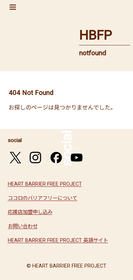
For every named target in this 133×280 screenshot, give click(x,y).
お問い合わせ (23, 226)
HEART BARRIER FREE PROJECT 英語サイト (58, 240)
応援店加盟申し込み (30, 212)
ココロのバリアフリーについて (42, 198)
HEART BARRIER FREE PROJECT (45, 184)
